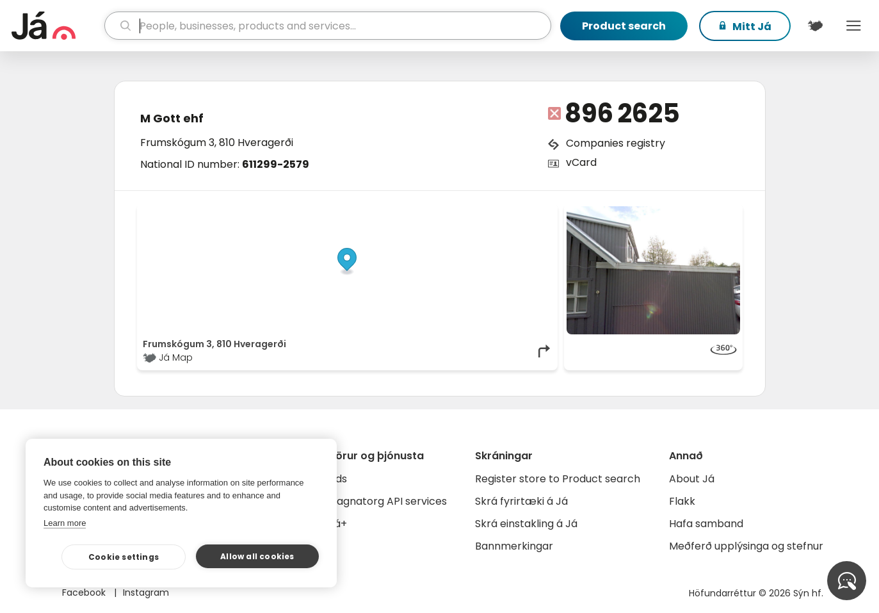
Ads (337, 478)
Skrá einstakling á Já (526, 523)
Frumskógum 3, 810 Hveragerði (216, 142)
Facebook (85, 592)
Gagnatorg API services (387, 501)
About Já (691, 478)
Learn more (65, 523)
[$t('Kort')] (815, 26)
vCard (581, 162)
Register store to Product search (557, 478)
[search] (328, 25)
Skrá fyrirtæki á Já (521, 501)
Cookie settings (123, 557)
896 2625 (622, 113)
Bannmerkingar (514, 546)
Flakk (682, 501)
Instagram (146, 592)
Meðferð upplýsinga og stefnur (746, 546)
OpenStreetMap (465, 212)
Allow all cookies (257, 556)
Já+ (337, 523)
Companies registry (615, 143)
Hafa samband (706, 523)
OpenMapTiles (527, 212)
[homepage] (56, 26)
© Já (420, 212)
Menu (853, 26)
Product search (624, 26)
